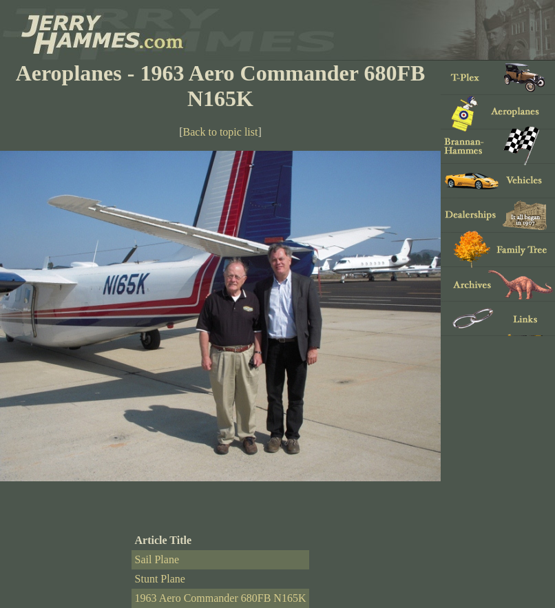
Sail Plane (157, 559)
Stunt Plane (160, 579)
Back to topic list (220, 132)
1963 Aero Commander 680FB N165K (220, 598)
